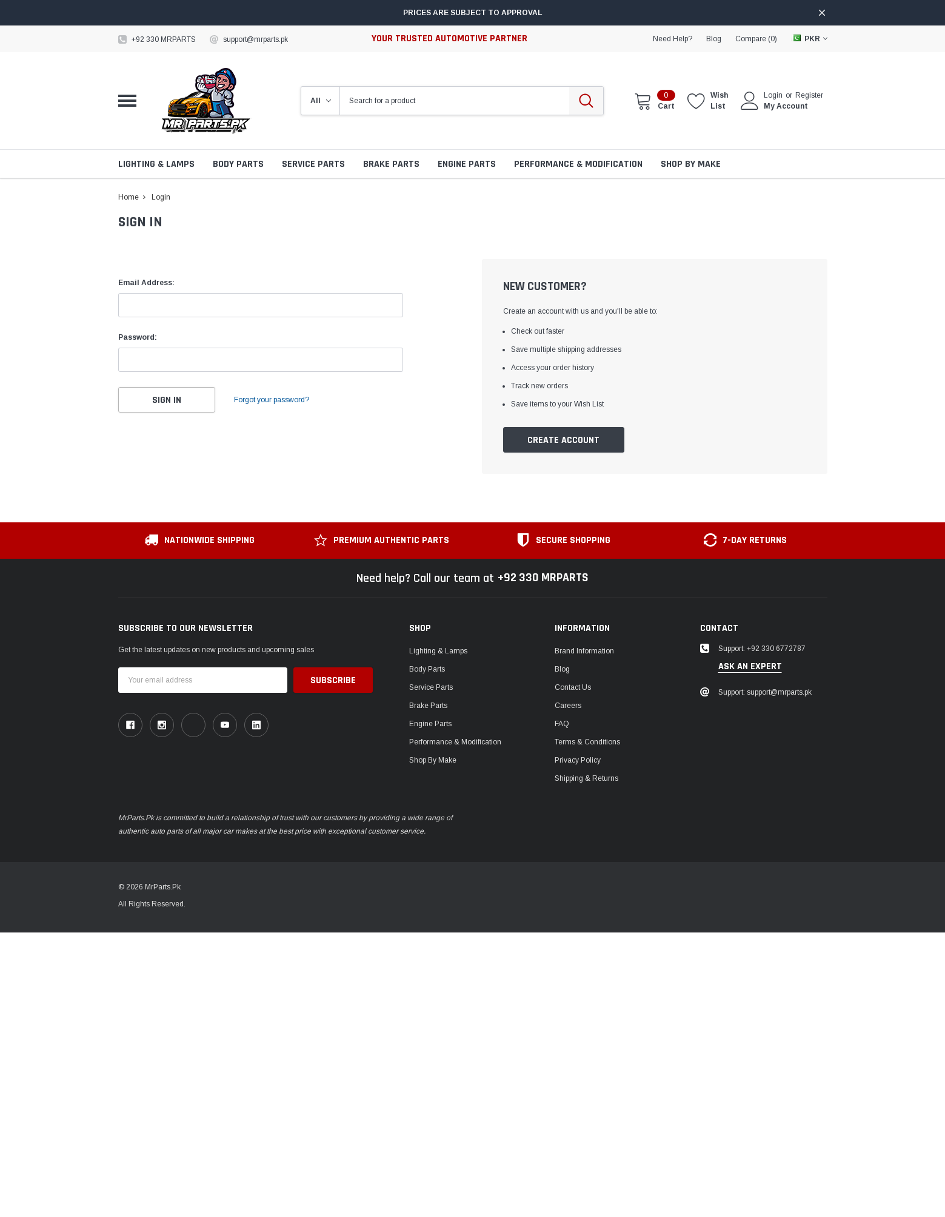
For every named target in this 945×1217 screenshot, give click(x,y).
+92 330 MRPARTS (164, 39)
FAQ (562, 724)
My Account (786, 106)
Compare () (756, 39)
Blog (562, 669)
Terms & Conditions (587, 742)
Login (773, 95)
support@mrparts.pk (255, 39)
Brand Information (584, 651)
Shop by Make (691, 164)
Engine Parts (467, 164)
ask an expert (750, 667)
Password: (137, 337)
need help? (672, 38)
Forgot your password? (272, 400)
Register (809, 95)
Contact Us (573, 687)
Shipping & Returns (586, 778)
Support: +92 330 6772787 (762, 648)
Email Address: (146, 282)
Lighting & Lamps (156, 164)
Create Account (563, 440)
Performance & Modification (578, 164)
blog (713, 38)
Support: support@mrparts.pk (765, 692)
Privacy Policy (578, 760)
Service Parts (313, 164)
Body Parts (238, 164)
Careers (568, 705)
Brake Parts (391, 164)
